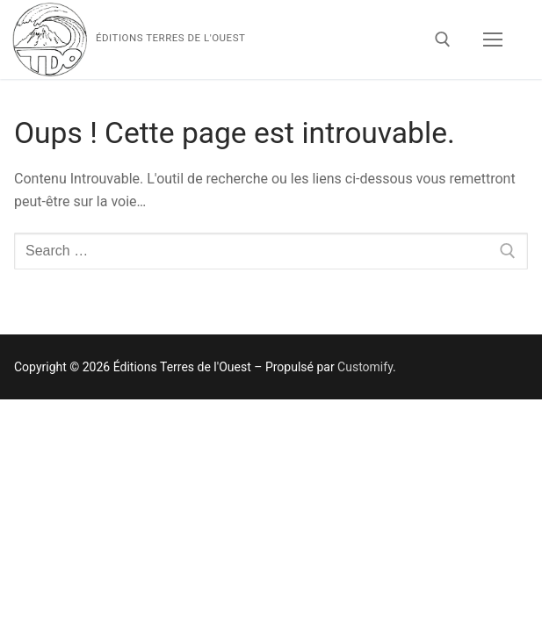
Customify (365, 367)
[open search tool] (443, 39)
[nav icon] (493, 39)
